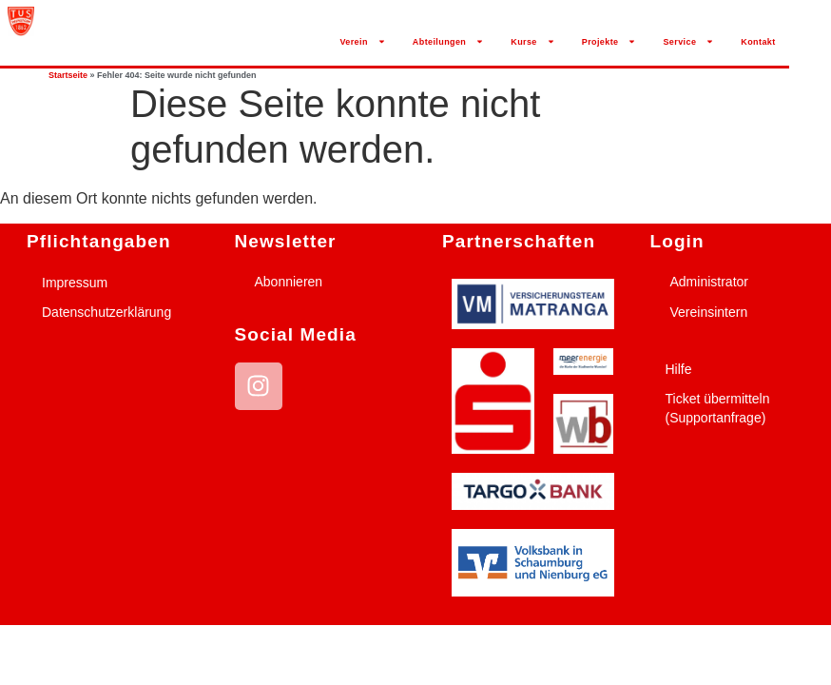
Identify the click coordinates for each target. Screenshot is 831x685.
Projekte (609, 41)
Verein (362, 41)
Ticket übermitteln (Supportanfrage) (718, 408)
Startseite (67, 75)
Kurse (533, 41)
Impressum (74, 282)
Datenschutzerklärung (106, 312)
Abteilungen (448, 41)
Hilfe (679, 369)
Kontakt (758, 42)
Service (688, 41)
